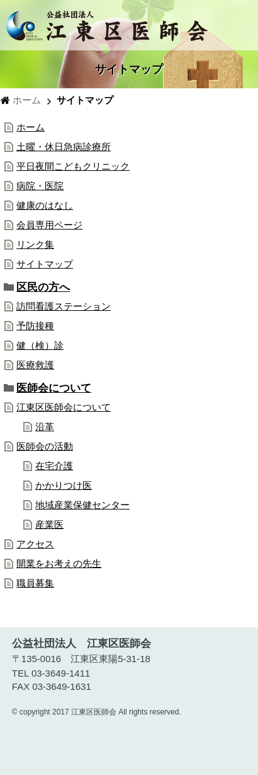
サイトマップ (44, 264)
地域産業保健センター (82, 504)
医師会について (53, 387)
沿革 (44, 426)
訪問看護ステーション (63, 306)
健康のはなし (44, 205)
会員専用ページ (49, 224)
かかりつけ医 (63, 485)
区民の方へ (43, 287)
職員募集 (35, 583)
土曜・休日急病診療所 (63, 146)
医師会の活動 (44, 446)
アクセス (35, 544)
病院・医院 (40, 185)
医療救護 (35, 364)
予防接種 (35, 325)
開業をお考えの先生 (58, 563)
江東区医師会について (63, 407)
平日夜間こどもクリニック (73, 166)
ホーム (27, 100)
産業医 (49, 524)
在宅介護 (54, 465)
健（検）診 (40, 345)
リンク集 (35, 244)
